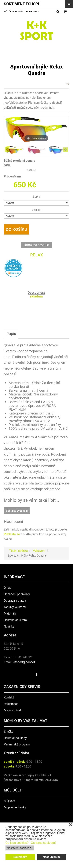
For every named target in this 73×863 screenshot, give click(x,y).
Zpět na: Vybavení (17, 510)
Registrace (32, 11)
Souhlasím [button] (20, 856)
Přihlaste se (12, 534)
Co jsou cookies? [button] (17, 842)
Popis (11, 333)
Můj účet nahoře (13, 11)
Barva (36, 196)
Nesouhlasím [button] (51, 856)
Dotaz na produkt (36, 245)
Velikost (36, 209)
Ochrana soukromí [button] (43, 842)
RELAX (36, 255)
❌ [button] (71, 825)
